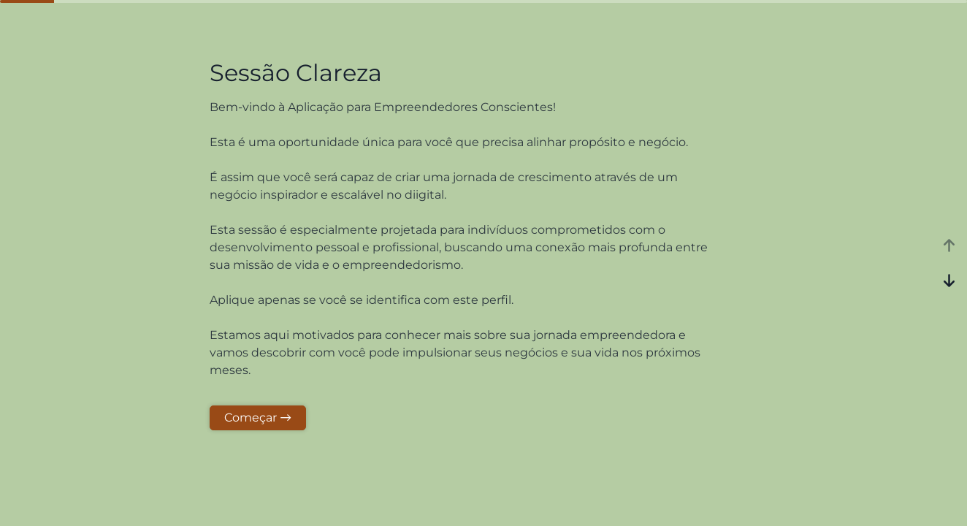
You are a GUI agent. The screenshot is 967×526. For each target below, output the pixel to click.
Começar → (257, 417)
